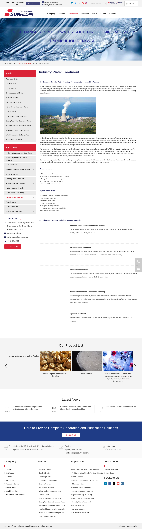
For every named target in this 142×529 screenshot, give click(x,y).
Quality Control (11, 487)
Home (19, 63)
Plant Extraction (11, 202)
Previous (6, 366)
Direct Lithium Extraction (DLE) (16, 193)
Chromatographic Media (14, 93)
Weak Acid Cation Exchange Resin (18, 130)
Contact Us (71, 435)
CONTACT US (13, 246)
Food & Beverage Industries (15, 183)
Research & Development (15, 495)
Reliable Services (12, 491)
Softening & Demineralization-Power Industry (87, 225)
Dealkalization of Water (79, 269)
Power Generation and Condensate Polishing (87, 292)
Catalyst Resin (11, 84)
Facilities (9, 477)
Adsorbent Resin (12, 79)
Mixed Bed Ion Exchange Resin (17, 107)
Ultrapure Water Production (80, 247)
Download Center (111, 469)
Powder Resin (11, 111)
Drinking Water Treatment (15, 179)
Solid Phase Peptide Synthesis (16, 116)
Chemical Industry (12, 174)
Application (28, 63)
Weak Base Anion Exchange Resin (18, 135)
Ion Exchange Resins (13, 102)
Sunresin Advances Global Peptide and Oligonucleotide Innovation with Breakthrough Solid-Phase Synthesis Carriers (75, 408)
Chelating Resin (11, 88)
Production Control (12, 484)
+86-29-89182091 (11, 241)
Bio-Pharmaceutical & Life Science (18, 169)
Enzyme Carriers (12, 97)
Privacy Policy (132, 526)
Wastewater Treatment (14, 211)
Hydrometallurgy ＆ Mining (15, 188)
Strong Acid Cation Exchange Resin (18, 121)
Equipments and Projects (14, 139)
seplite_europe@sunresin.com (53, 5)
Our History (10, 480)
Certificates (10, 473)
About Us (9, 469)
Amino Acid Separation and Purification (19, 153)
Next (135, 366)
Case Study (109, 473)
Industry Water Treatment (41, 63)
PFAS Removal (11, 165)
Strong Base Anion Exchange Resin (18, 125)
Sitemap (122, 526)
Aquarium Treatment (78, 314)
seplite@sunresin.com (51, 2)
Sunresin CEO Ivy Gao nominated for (121, 407)
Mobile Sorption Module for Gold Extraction (88, 473)
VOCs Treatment (12, 207)
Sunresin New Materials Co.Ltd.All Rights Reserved (33, 526)
